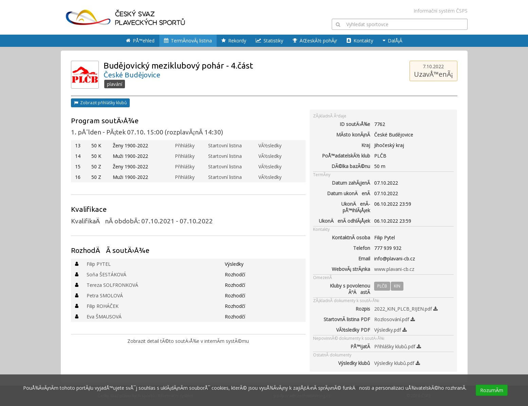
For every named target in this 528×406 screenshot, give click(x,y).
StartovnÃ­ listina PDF (347, 319)
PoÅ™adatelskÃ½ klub (346, 155)
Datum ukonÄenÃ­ (348, 193)
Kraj (365, 145)
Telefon (361, 248)
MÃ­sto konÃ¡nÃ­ (353, 134)
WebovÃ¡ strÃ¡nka (351, 269)
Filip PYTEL (99, 264)
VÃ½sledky (269, 145)
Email (364, 258)
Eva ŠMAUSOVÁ (104, 316)
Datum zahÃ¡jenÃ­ (351, 183)
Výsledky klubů (354, 363)
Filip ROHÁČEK (103, 306)
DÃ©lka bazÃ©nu (350, 166)
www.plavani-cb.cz (394, 269)
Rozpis (363, 309)
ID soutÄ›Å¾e (355, 124)
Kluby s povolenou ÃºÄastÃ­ (350, 288)
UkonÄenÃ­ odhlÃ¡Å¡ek (344, 221)
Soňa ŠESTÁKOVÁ (106, 274)
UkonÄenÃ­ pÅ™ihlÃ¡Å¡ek (355, 207)
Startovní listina (225, 145)
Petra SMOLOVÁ (105, 295)
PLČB (382, 286)
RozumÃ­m (491, 390)
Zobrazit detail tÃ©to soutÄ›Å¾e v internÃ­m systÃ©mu (188, 341)
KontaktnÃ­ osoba (351, 237)
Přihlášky (185, 145)
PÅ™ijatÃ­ (360, 346)
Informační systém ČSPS (441, 10)
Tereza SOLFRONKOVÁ (112, 285)
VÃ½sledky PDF (353, 330)
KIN (397, 286)
